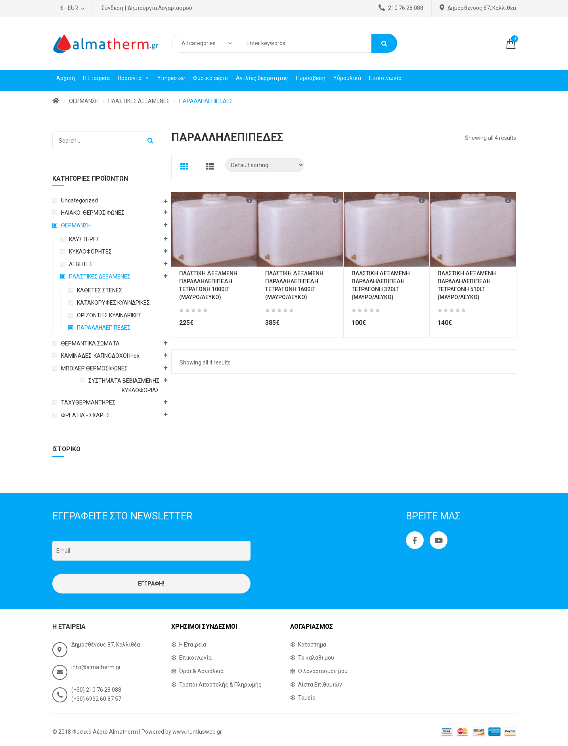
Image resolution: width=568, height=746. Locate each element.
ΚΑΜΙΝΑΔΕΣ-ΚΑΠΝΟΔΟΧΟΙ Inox (100, 356)
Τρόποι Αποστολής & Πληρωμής (220, 684)
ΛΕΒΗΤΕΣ (81, 264)
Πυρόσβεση (310, 78)
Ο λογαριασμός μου (323, 671)
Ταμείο (307, 697)
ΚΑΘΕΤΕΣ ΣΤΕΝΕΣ (99, 290)
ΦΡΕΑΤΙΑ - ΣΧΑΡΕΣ (85, 415)
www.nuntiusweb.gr (197, 732)
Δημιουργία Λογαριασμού (160, 8)
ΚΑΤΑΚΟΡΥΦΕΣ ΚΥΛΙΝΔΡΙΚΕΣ (113, 303)
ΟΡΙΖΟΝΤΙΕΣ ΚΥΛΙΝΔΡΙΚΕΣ (109, 315)
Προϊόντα (133, 78)
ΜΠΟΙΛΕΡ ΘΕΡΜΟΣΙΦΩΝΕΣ (94, 368)
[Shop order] (264, 165)
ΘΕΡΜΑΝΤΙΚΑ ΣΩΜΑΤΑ (90, 343)
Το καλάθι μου (316, 657)
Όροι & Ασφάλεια (201, 671)
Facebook (415, 540)
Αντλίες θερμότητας (262, 78)
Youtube (439, 540)
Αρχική (65, 78)
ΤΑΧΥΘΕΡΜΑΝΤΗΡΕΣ (88, 402)
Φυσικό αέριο (210, 78)
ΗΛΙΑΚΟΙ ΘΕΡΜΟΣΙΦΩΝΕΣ (92, 213)
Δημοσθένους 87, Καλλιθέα (478, 8)
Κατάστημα (312, 644)
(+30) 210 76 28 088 (96, 690)
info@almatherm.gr (96, 667)
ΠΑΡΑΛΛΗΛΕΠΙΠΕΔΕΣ (103, 327)
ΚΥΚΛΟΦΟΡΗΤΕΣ (90, 251)
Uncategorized (79, 200)
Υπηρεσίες (171, 78)
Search (384, 43)
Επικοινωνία (385, 78)
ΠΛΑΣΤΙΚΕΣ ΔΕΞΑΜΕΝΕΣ (139, 101)
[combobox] (205, 43)
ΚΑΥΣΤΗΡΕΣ (84, 239)
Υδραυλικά (347, 78)
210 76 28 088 (401, 8)
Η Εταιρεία (96, 78)
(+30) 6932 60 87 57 (96, 699)
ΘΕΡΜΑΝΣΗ (84, 101)
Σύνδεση (112, 8)
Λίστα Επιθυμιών (320, 684)
